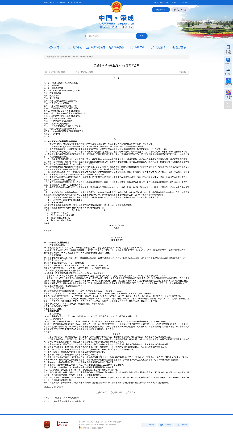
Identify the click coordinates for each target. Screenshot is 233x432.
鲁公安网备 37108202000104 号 (91, 428)
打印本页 (101, 392)
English (173, 2)
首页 (48, 57)
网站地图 (181, 425)
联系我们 (148, 425)
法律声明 (165, 425)
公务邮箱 (186, 2)
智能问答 (78, 2)
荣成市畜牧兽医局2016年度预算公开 (69, 401)
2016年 (83, 57)
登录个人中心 (158, 2)
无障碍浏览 (61, 2)
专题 (52, 57)
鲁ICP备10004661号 (108, 425)
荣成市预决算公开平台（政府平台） (67, 57)
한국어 (180, 2)
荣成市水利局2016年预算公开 (66, 398)
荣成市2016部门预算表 (54, 387)
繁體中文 (167, 2)
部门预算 (90, 57)
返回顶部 (131, 392)
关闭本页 (116, 392)
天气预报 (71, 2)
